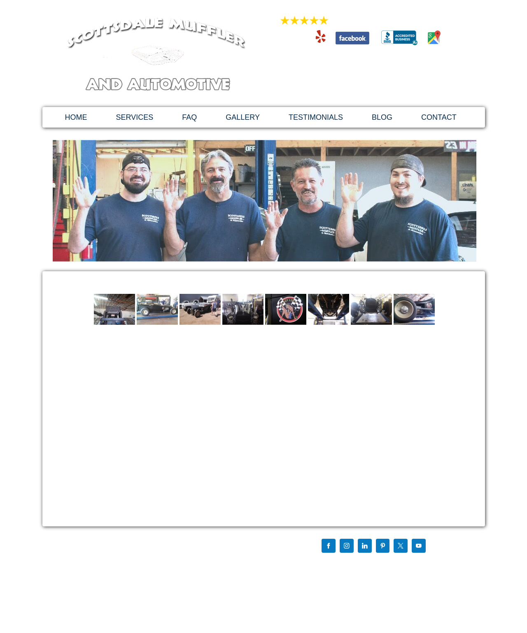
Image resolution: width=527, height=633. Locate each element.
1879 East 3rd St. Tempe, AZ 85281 (367, 85)
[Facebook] (329, 546)
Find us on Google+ (333, 563)
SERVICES (135, 117)
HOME (76, 117)
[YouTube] (419, 546)
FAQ (189, 117)
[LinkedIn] (365, 546)
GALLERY (243, 117)
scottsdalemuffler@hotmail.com (367, 77)
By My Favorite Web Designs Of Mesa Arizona (363, 595)
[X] (401, 546)
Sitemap (321, 569)
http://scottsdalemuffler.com (109, 585)
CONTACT (439, 117)
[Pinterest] (383, 546)
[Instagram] (347, 546)
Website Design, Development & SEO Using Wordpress (373, 589)
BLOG (382, 117)
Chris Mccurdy (375, 563)
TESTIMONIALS (316, 117)
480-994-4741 (367, 59)
